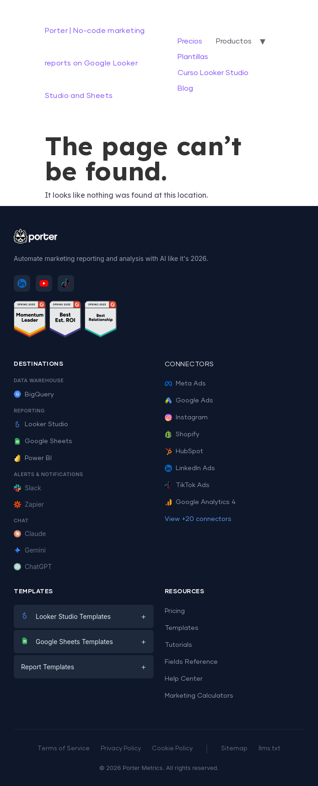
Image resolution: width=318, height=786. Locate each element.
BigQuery (34, 394)
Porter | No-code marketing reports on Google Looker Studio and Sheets (95, 63)
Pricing (175, 611)
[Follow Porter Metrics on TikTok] (66, 283)
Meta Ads (185, 383)
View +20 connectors (198, 519)
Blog (185, 88)
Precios (190, 41)
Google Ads (189, 400)
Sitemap (234, 749)
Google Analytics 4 (200, 502)
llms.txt (269, 749)
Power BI (33, 458)
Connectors (189, 364)
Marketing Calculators (199, 696)
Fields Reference (191, 662)
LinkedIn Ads (190, 468)
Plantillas (193, 56)
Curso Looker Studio (213, 72)
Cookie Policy (172, 749)
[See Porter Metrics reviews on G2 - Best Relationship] (101, 321)
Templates (182, 628)
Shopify (182, 434)
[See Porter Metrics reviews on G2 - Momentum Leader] (30, 321)
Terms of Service (64, 749)
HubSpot (184, 451)
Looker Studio (41, 424)
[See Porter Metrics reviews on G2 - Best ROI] (65, 321)
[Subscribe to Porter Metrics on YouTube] (44, 283)
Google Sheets (43, 441)
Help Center (184, 679)
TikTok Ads (187, 485)
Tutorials (178, 645)
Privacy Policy (121, 749)
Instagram (186, 417)
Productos (234, 41)
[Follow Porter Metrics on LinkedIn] (22, 283)
